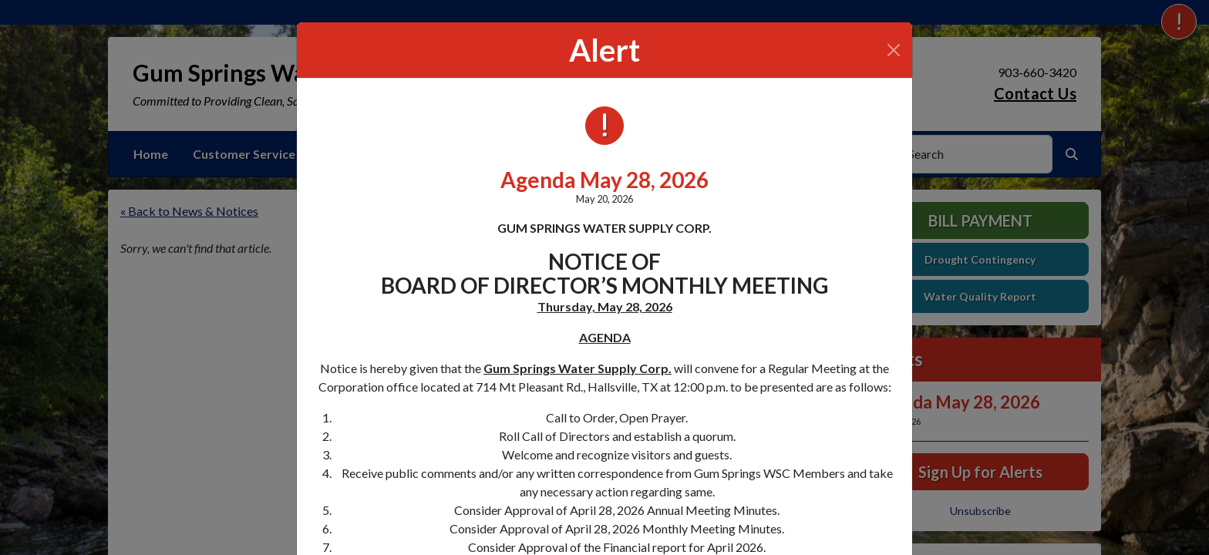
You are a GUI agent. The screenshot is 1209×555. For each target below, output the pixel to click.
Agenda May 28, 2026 (604, 179)
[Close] (893, 50)
